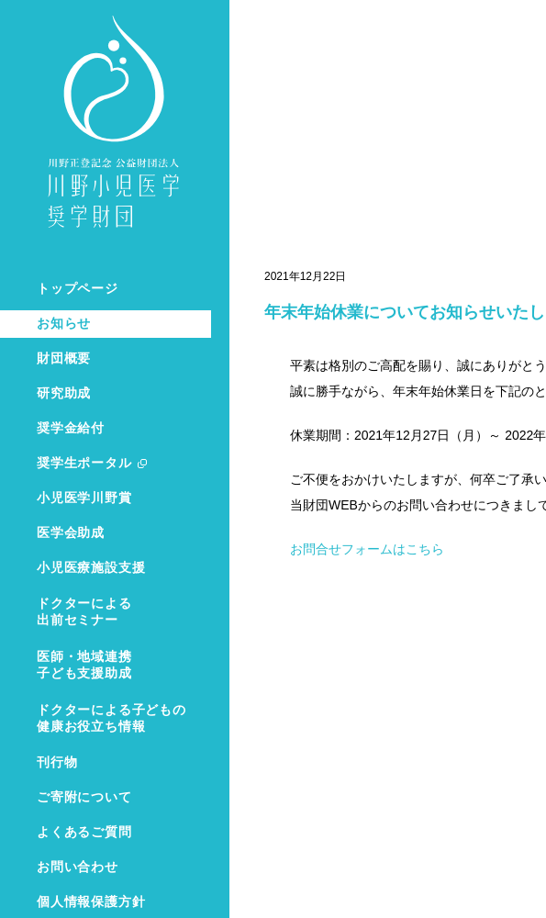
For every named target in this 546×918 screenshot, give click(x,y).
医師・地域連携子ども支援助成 (84, 665)
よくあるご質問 (84, 832)
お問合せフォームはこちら (367, 549)
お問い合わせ (77, 867)
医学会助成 (71, 533)
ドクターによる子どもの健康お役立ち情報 (111, 718)
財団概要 (64, 358)
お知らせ (64, 323)
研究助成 (64, 393)
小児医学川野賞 (84, 498)
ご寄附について (84, 797)
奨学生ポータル (84, 463)
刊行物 (57, 762)
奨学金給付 (71, 428)
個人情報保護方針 (91, 902)
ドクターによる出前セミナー (84, 612)
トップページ (77, 289)
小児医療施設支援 (91, 568)
